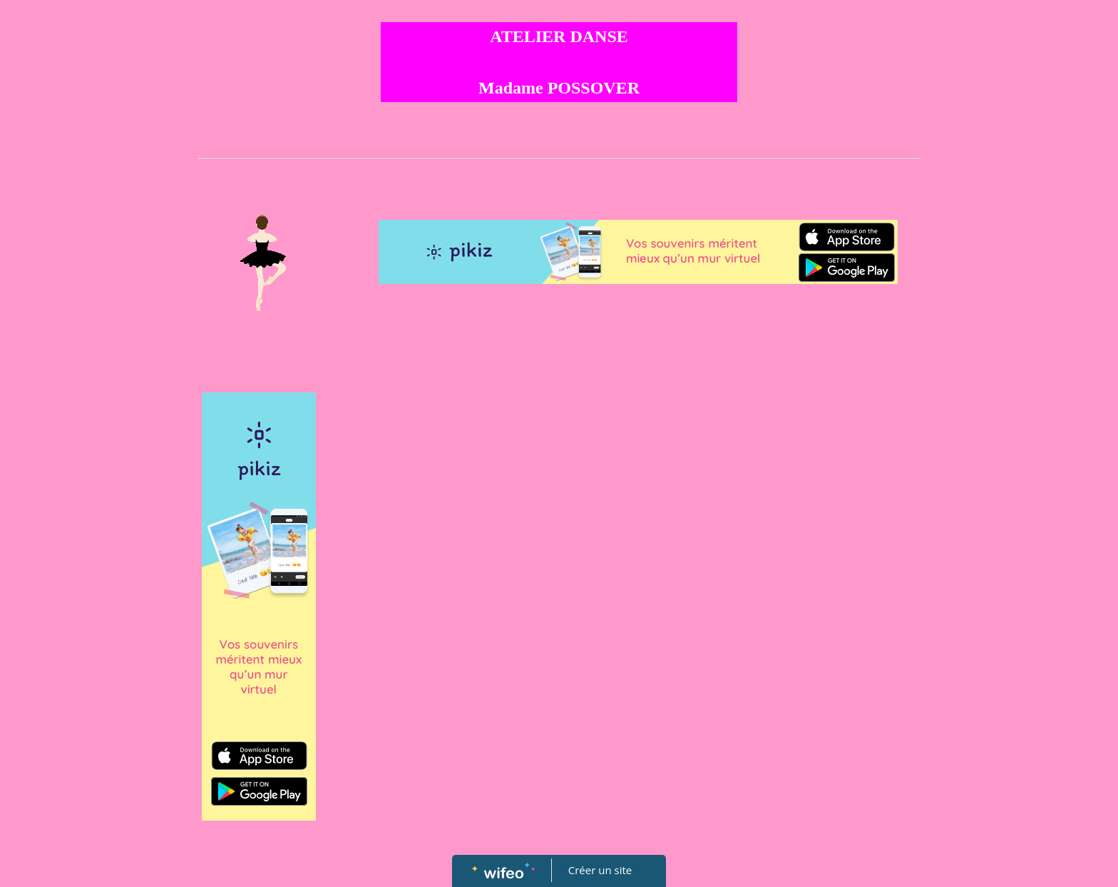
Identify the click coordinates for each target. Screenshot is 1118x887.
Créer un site (600, 870)
